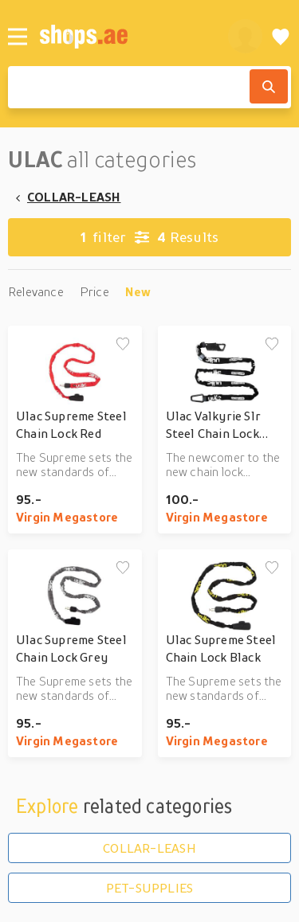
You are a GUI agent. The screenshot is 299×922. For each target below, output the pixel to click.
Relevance (36, 291)
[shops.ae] (125, 36)
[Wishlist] (280, 36)
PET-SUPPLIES (150, 888)
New (138, 291)
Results (149, 237)
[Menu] (17, 36)
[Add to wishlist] (123, 345)
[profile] (245, 36)
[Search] (269, 86)
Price (94, 291)
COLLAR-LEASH (74, 196)
